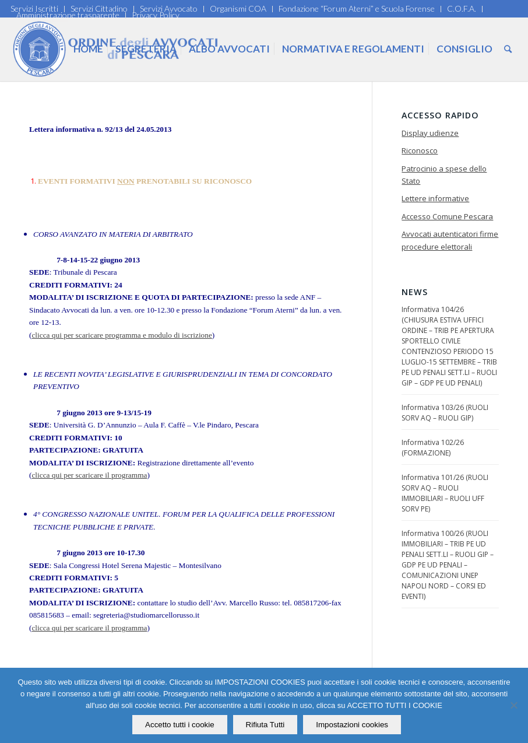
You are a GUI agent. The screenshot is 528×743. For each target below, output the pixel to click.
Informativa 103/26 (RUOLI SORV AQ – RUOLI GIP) (445, 412)
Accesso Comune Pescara (447, 216)
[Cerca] (508, 49)
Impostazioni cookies (352, 724)
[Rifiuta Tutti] (513, 706)
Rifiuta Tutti (265, 724)
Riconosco (420, 150)
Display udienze (430, 133)
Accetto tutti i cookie (180, 724)
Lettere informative (435, 198)
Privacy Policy (155, 15)
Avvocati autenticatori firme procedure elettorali (450, 240)
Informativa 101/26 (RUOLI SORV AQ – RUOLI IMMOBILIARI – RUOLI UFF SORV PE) (445, 493)
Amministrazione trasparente (67, 15)
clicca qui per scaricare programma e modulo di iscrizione (121, 335)
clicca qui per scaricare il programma (89, 475)
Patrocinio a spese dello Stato (444, 174)
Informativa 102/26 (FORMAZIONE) (433, 447)
